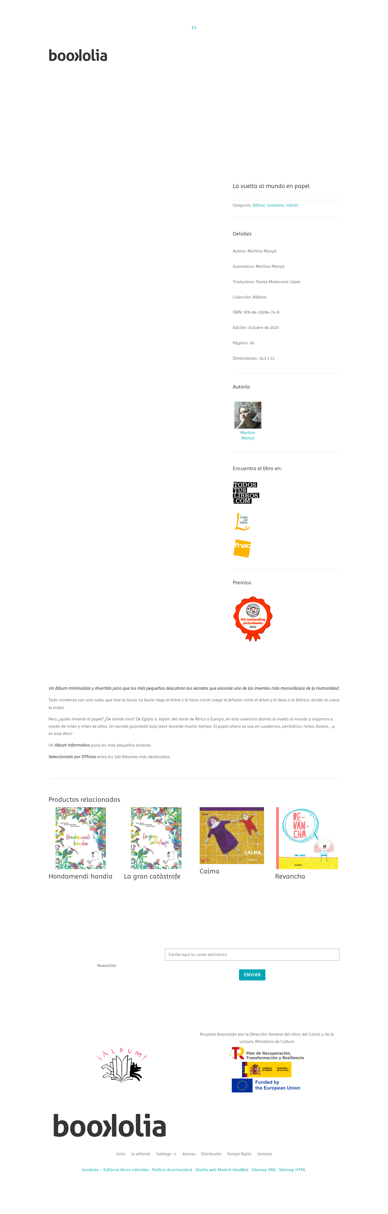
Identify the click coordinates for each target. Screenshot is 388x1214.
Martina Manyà (247, 435)
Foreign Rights (239, 1154)
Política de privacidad (172, 1169)
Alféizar (259, 205)
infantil (292, 205)
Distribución (211, 1154)
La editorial (140, 1154)
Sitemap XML (264, 1169)
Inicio (120, 1154)
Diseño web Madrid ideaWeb (221, 1169)
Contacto (264, 1154)
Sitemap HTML (292, 1169)
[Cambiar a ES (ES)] (194, 28)
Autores (189, 1154)
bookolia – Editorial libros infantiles (115, 1169)
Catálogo (163, 1154)
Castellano (275, 205)
